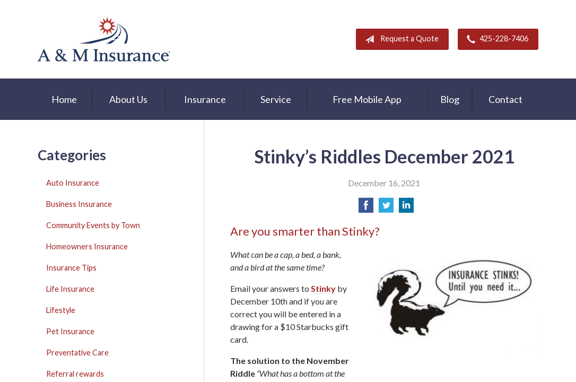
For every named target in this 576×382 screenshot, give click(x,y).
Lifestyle (60, 310)
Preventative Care (77, 352)
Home (64, 99)
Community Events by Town (93, 225)
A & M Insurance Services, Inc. (104, 39)
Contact (505, 99)
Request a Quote (400, 39)
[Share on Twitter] (386, 208)
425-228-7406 (495, 39)
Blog (449, 99)
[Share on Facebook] (366, 208)
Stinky (323, 288)
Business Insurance (79, 204)
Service (275, 99)
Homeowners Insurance (87, 246)
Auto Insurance (72, 182)
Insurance (205, 99)
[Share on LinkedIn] (406, 208)
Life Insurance (70, 288)
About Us (128, 99)
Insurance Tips (71, 267)
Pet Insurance (70, 331)
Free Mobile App (367, 99)
